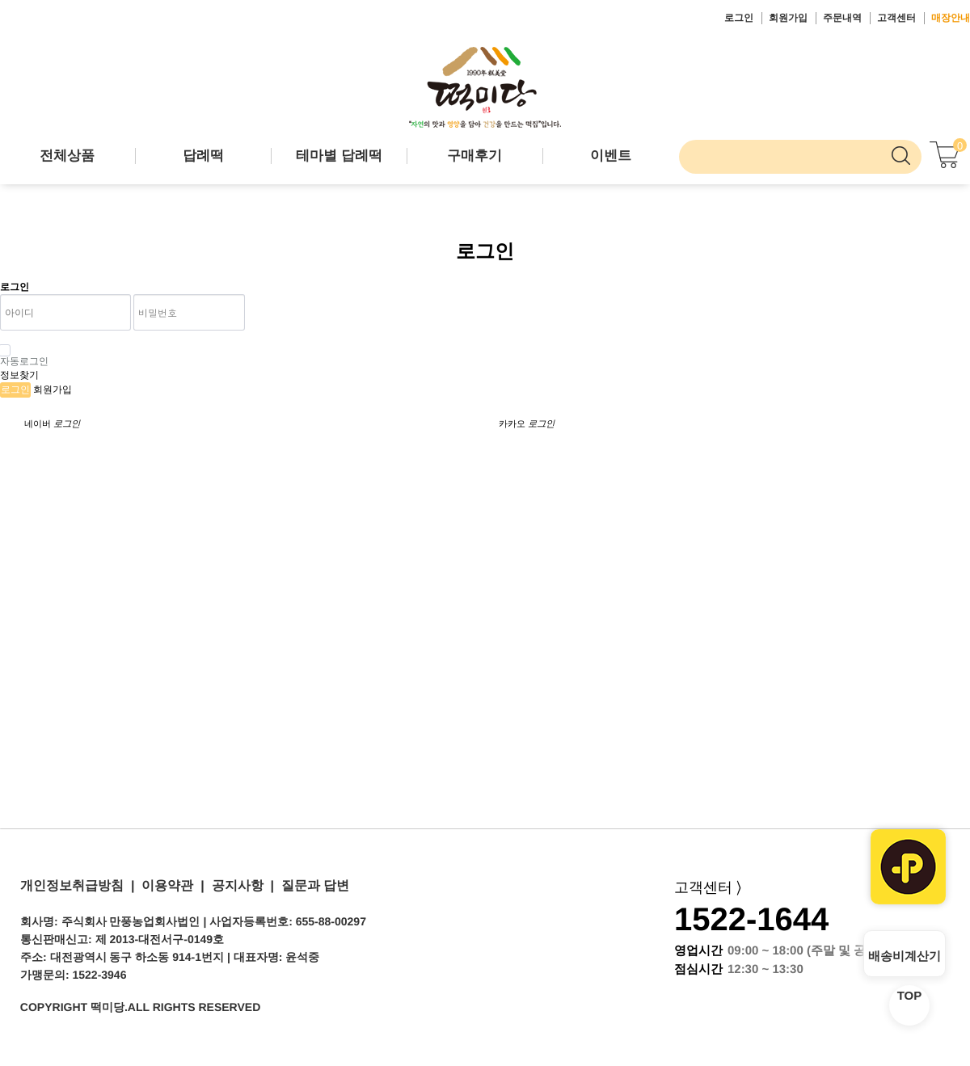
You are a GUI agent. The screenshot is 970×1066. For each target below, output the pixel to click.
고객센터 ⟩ (707, 887)
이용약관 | (169, 885)
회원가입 (788, 17)
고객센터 (896, 17)
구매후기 (474, 155)
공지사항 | (239, 885)
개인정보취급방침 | (77, 885)
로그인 (738, 17)
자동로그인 (24, 355)
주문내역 (842, 17)
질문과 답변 (311, 885)
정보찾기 (19, 375)
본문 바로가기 (0, 0)
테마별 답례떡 (339, 155)
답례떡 (203, 155)
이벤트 (610, 155)
